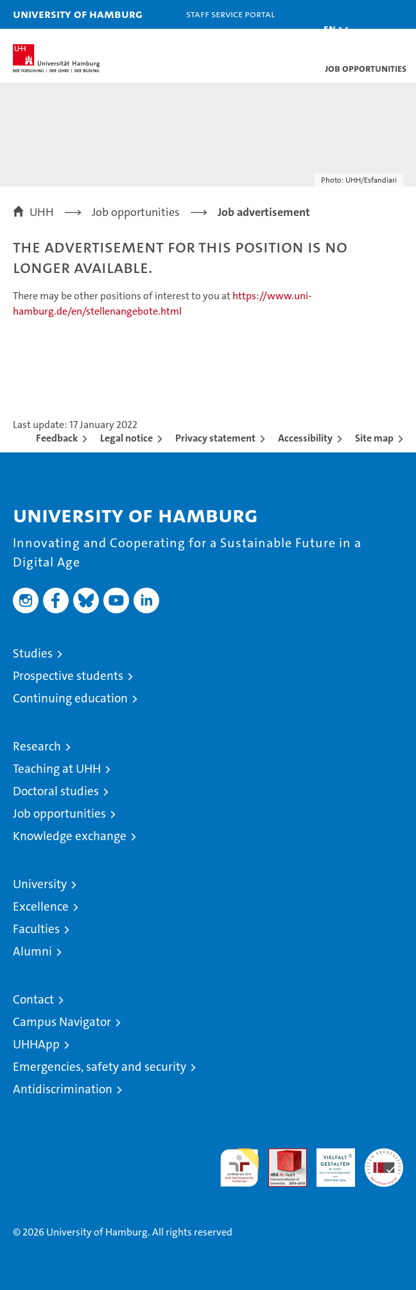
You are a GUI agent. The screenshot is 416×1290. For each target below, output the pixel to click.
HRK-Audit (328, 1161)
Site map (374, 438)
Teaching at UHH (57, 769)
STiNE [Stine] (263, 42)
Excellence (41, 906)
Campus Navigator (62, 1022)
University (40, 884)
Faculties (36, 929)
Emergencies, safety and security (99, 1067)
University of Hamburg (78, 14)
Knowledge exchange (69, 836)
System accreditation (384, 1161)
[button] (332, 29)
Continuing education (70, 698)
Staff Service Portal (230, 14)
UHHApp (36, 1044)
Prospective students (68, 676)
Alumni (32, 951)
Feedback (57, 438)
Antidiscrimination (62, 1089)
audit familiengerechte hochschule (239, 1167)
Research (37, 746)
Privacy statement (215, 438)
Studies (33, 653)
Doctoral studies (56, 791)
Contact (33, 999)
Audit (280, 1155)
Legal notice (126, 438)
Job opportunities (59, 814)
